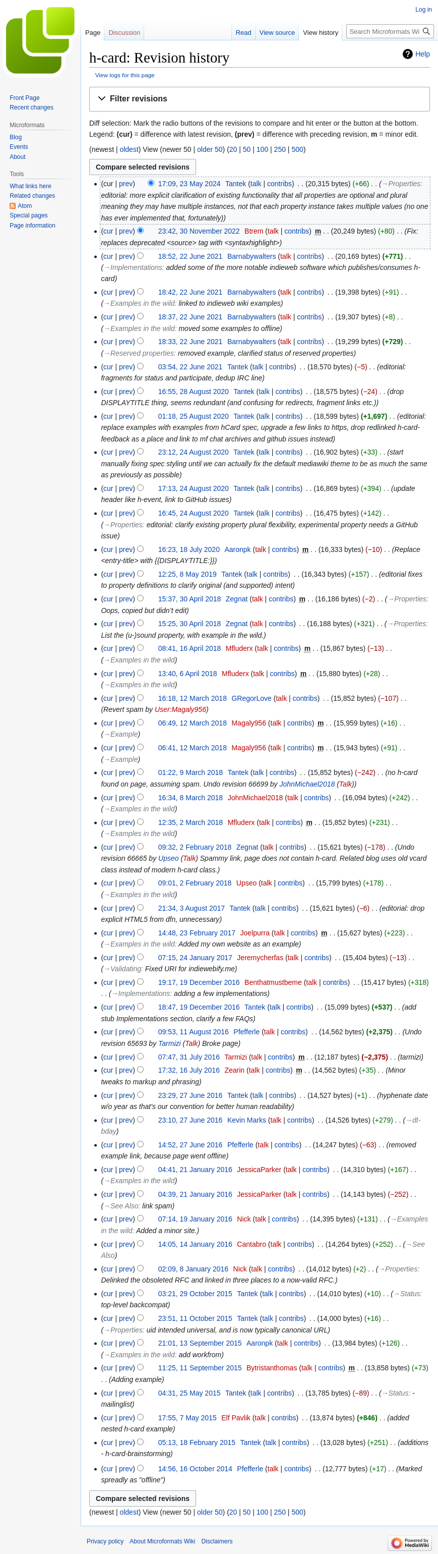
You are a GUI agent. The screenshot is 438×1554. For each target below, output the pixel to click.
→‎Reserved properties (138, 353)
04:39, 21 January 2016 (195, 1194)
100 (262, 149)
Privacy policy (105, 1541)
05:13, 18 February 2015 (196, 1442)
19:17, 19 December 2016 (199, 982)
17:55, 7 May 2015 (187, 1418)
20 (233, 149)
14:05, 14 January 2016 (195, 1244)
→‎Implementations (132, 267)
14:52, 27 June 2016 (190, 1145)
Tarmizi (169, 1043)
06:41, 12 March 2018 (192, 748)
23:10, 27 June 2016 (190, 1120)
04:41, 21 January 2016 (195, 1170)
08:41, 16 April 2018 (189, 648)
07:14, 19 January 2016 (195, 1219)
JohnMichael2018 (307, 784)
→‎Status (406, 1294)
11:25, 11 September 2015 (200, 1368)
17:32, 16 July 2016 (189, 1070)
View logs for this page (125, 75)
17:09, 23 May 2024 (189, 184)
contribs (279, 184)
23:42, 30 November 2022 (199, 231)
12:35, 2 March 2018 (190, 822)
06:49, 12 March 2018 (192, 723)
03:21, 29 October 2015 (195, 1294)
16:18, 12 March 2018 (192, 698)
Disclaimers (216, 1541)
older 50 (210, 149)
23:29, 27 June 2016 (190, 1095)
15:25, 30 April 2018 (189, 624)
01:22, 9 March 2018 (190, 772)
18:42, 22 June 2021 (190, 292)
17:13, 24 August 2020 (193, 488)
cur (108, 231)
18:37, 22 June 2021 (190, 317)
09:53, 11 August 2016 (193, 1032)
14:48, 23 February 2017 (196, 933)
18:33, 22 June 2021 (190, 342)
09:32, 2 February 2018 (195, 847)
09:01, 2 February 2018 (195, 883)
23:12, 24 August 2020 (193, 452)
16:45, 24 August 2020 (193, 513)
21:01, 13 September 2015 (200, 1343)
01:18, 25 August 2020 (193, 416)
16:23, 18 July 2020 (189, 549)
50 (247, 149)
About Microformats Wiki (162, 1541)
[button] (259, 99)
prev (126, 184)
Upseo (168, 858)
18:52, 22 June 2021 (190, 256)
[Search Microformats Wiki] (390, 31)
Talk (345, 784)
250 (280, 149)
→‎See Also (120, 1206)
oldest (128, 149)
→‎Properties (401, 184)
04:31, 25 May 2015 (189, 1393)
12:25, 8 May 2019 (187, 574)
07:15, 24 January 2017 (195, 958)
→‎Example (120, 734)
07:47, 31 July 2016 (189, 1057)
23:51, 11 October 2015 (195, 1318)
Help (422, 54)
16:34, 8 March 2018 (190, 798)
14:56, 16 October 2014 (195, 1469)
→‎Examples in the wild (139, 303)
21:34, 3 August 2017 (191, 908)
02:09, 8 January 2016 (193, 1269)
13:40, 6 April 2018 (187, 674)
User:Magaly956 (180, 709)
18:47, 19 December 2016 (199, 1007)
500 (297, 149)
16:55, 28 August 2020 (193, 391)
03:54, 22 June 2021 (190, 367)
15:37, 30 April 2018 (189, 599)
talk (256, 184)
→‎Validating (122, 969)
